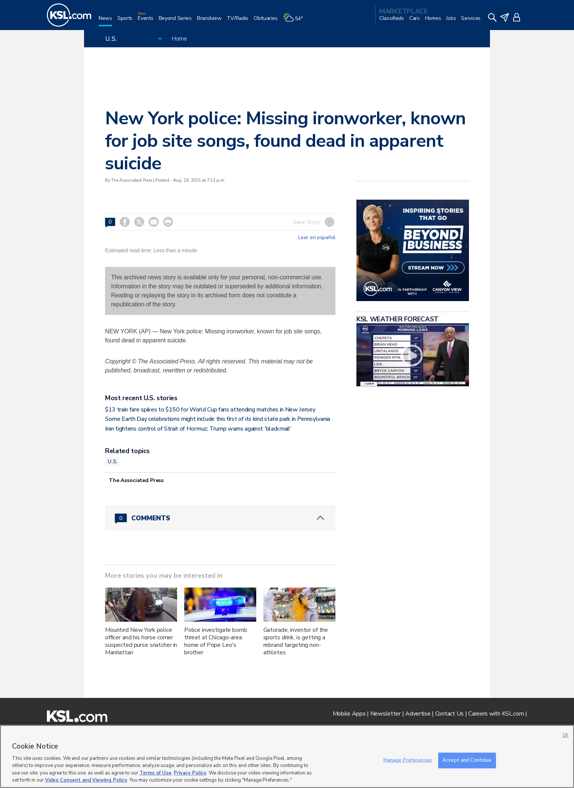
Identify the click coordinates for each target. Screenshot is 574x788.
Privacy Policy (190, 773)
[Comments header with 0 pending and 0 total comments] (220, 518)
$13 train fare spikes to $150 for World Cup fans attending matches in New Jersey (210, 409)
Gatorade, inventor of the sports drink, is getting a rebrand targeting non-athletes (295, 641)
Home (179, 39)
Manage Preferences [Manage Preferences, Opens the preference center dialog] (407, 760)
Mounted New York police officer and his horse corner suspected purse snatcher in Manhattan (141, 641)
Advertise (417, 714)
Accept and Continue (466, 760)
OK (565, 735)
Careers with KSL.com (496, 714)
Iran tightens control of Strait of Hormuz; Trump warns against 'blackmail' (198, 429)
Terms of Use (155, 773)
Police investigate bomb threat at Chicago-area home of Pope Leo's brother (215, 641)
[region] (287, 756)
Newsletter (385, 714)
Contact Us (449, 714)
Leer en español (316, 237)
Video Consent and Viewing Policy (86, 780)
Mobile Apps (349, 714)
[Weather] (295, 21)
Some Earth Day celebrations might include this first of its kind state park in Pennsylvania (217, 419)
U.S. (113, 461)
